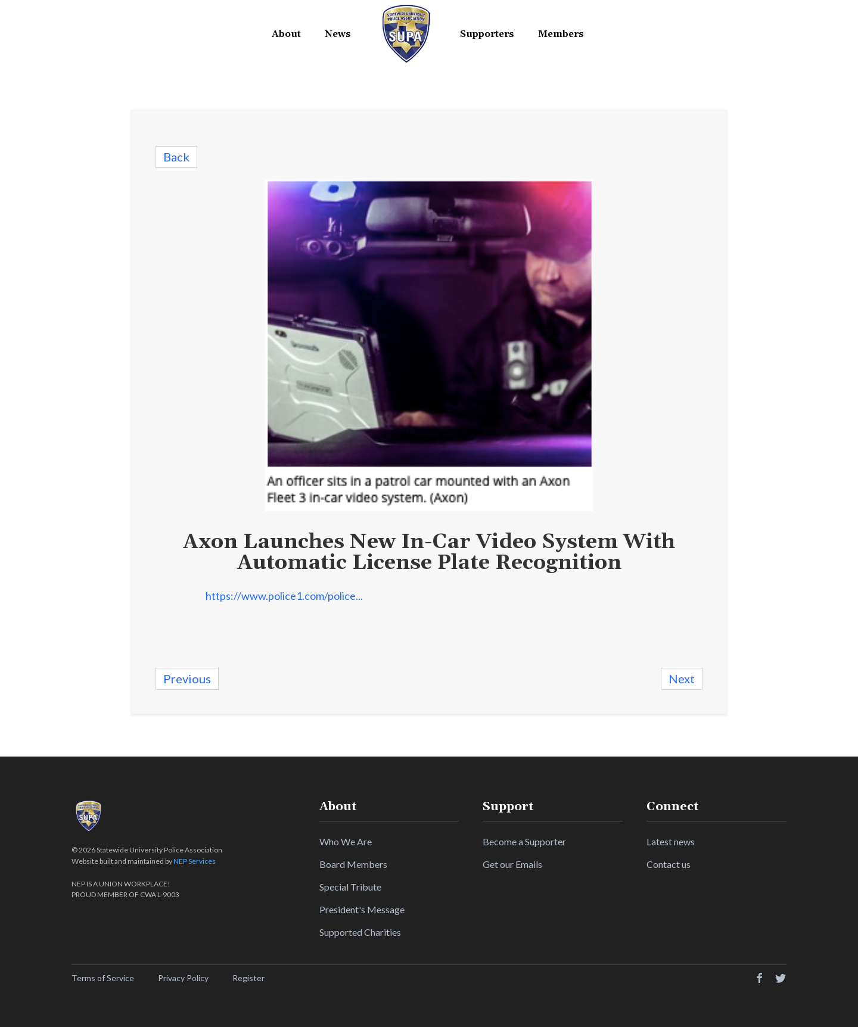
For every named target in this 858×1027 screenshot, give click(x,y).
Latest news (670, 841)
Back (176, 157)
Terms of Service (103, 978)
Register (248, 978)
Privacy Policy (183, 978)
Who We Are (345, 841)
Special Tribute (350, 886)
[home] (405, 34)
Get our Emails (512, 864)
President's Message (362, 909)
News (338, 34)
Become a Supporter (524, 841)
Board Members (353, 864)
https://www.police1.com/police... (284, 595)
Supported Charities (360, 932)
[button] (286, 34)
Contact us (668, 864)
